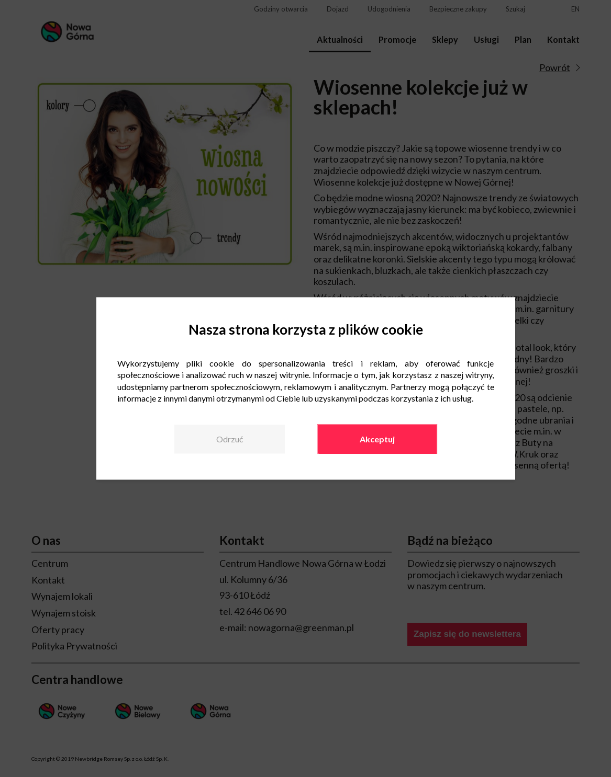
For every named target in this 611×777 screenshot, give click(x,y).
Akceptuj (377, 439)
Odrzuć (229, 439)
